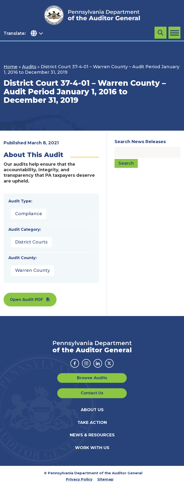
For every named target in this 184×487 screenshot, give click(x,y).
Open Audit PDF (26, 299)
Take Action (92, 422)
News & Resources (92, 434)
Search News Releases (140, 141)
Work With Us (92, 447)
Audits (29, 66)
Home (10, 66)
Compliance (28, 213)
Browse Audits (92, 378)
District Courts (31, 242)
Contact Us (92, 393)
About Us (92, 409)
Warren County (32, 270)
